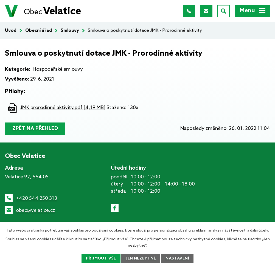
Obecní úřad (38, 30)
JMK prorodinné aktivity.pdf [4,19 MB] (62, 108)
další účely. (259, 230)
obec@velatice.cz (35, 210)
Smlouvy (70, 30)
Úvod (10, 30)
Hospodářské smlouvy (58, 69)
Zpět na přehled (35, 129)
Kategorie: (17, 69)
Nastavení (177, 258)
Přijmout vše (101, 258)
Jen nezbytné (141, 258)
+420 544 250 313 (36, 198)
